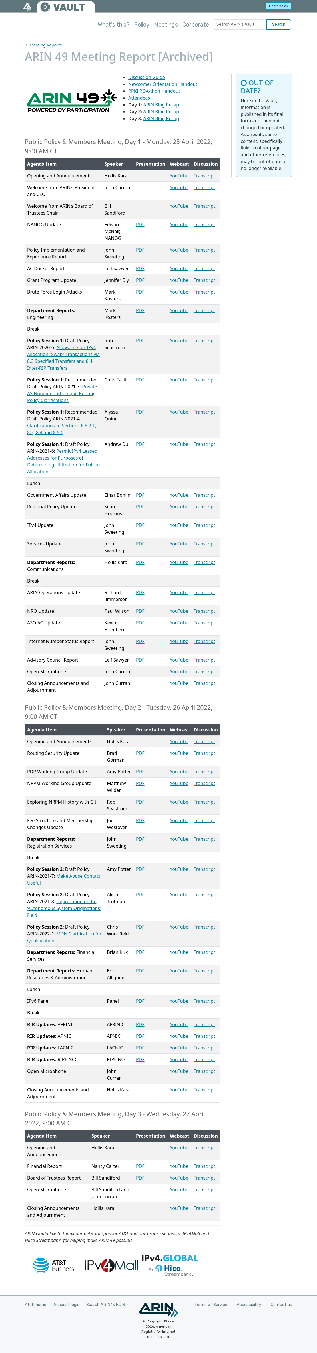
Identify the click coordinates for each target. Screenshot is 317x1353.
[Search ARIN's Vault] (240, 24)
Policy (141, 24)
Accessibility (249, 1304)
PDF (140, 224)
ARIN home (35, 1304)
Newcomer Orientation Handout (162, 84)
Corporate (195, 24)
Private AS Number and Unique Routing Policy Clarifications (62, 393)
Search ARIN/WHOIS (105, 1304)
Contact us (281, 1304)
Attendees (139, 98)
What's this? (113, 24)
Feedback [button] (279, 6)
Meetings (166, 24)
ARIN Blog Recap (161, 105)
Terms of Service (210, 1304)
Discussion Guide (146, 77)
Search (278, 24)
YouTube (179, 176)
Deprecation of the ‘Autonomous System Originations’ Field (64, 908)
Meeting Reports (46, 45)
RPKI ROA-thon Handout (154, 91)
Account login (66, 1304)
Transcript (204, 176)
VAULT (69, 7)
